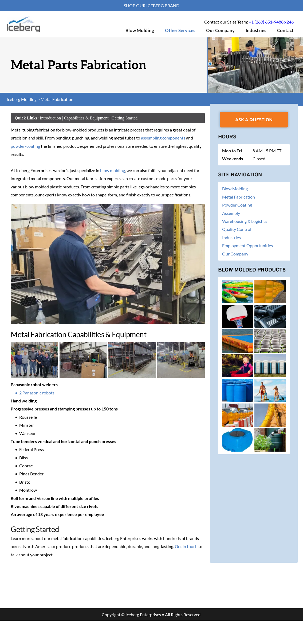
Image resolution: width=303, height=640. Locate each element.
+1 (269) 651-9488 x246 (271, 21)
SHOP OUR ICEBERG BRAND (151, 5)
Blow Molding (235, 188)
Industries (231, 237)
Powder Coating (237, 204)
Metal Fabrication (238, 196)
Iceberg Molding (22, 99)
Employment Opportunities (248, 245)
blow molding (112, 170)
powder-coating (25, 146)
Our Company (235, 253)
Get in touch (186, 546)
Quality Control (236, 229)
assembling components (163, 137)
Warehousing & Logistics (244, 221)
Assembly (231, 213)
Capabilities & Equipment (86, 118)
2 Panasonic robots (36, 392)
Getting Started (124, 118)
